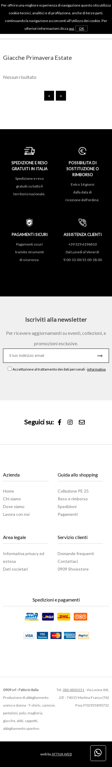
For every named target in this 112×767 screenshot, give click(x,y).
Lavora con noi (16, 514)
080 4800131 (73, 690)
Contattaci (68, 561)
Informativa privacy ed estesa (23, 557)
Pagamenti (68, 514)
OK (81, 28)
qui (71, 28)
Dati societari (15, 568)
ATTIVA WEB (62, 754)
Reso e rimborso (73, 498)
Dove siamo (13, 506)
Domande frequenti (76, 553)
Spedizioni (67, 506)
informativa (96, 369)
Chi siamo (12, 498)
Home (8, 490)
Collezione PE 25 (73, 490)
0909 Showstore (73, 568)
